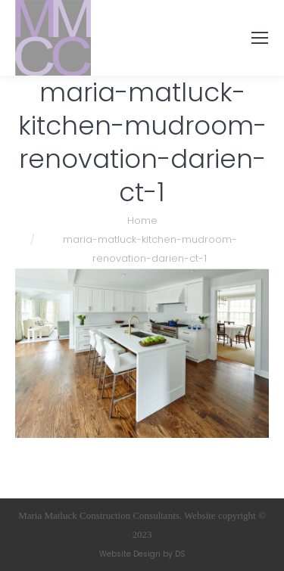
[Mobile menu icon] (260, 38)
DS (180, 554)
